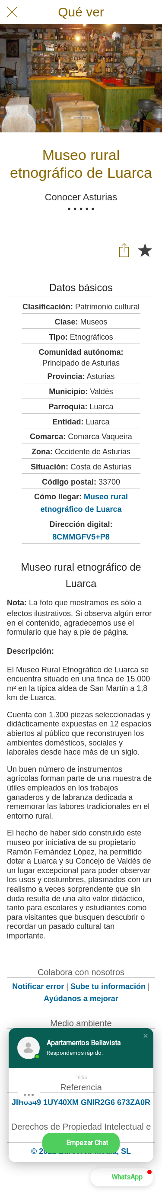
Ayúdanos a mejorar (81, 998)
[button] (145, 1035)
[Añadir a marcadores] (144, 249)
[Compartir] (124, 249)
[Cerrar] (12, 12)
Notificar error (38, 986)
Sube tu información (108, 986)
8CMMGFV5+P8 (81, 537)
